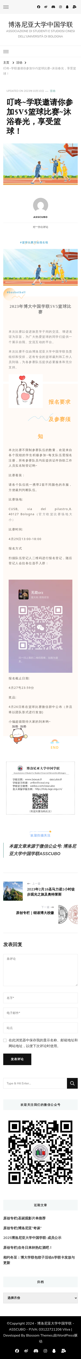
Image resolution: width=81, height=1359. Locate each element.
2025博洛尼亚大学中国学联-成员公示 (32, 1237)
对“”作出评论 (40, 227)
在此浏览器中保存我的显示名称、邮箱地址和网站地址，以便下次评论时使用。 (43, 1043)
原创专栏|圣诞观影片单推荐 (24, 1218)
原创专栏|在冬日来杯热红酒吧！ (27, 1247)
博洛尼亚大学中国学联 (40, 24)
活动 (53, 91)
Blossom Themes (39, 1335)
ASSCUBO (40, 208)
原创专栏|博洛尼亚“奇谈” (22, 1228)
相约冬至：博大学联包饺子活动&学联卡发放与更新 (39, 1260)
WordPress (65, 1335)
